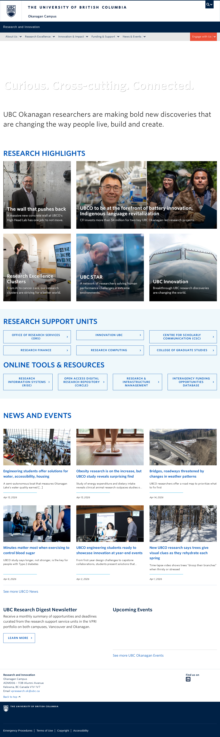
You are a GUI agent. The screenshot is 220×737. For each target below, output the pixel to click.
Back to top (12, 696)
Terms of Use (45, 730)
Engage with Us (201, 36)
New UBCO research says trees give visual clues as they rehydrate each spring (179, 553)
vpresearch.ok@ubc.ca (25, 690)
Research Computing (109, 350)
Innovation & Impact (71, 36)
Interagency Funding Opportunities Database (191, 382)
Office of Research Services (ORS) (36, 336)
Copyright (63, 730)
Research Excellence (38, 36)
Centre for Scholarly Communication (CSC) (182, 336)
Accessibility (80, 730)
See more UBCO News (20, 591)
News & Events (132, 36)
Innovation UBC (109, 335)
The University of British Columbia (11, 11)
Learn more (18, 638)
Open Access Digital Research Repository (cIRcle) (81, 382)
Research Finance (36, 350)
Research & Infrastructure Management (136, 382)
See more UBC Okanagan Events (138, 655)
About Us (11, 36)
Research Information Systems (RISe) (27, 382)
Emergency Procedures (17, 730)
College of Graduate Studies (182, 350)
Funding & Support (103, 36)
